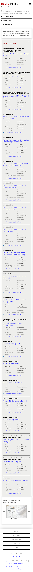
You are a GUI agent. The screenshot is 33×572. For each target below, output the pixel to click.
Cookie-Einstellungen (16, 569)
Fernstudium (19, 13)
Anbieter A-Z (16, 535)
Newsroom (17, 543)
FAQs (16, 547)
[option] (16, 512)
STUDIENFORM (7, 25)
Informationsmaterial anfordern (12, 67)
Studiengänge (8, 11)
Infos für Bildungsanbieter (16, 563)
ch (12, 553)
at (16, 553)
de (21, 553)
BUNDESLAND (7, 20)
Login (6, 561)
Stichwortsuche (16, 539)
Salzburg (27, 13)
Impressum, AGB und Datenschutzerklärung (16, 566)
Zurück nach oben (16, 556)
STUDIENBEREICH (8, 16)
